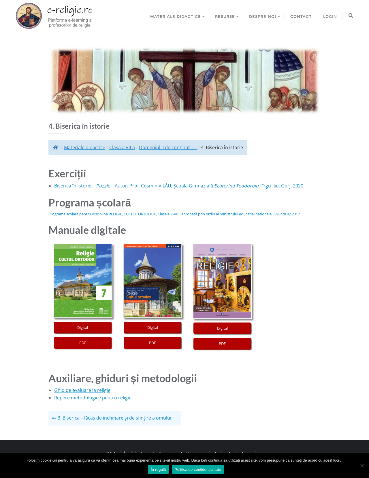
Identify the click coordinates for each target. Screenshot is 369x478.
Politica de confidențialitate (198, 469)
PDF (82, 342)
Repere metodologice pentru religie (92, 397)
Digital (82, 327)
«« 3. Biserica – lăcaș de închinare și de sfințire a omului (111, 418)
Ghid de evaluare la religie (82, 390)
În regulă (158, 469)
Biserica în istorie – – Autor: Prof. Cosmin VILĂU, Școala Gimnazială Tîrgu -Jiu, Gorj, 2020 (178, 186)
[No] (362, 465)
